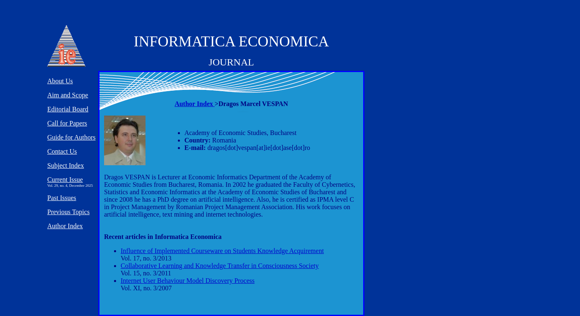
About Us (60, 80)
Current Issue (65, 179)
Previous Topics (68, 211)
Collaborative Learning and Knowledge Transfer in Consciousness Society (220, 265)
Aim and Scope (67, 95)
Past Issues (61, 197)
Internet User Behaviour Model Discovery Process (188, 280)
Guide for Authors (71, 137)
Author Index (195, 103)
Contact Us (62, 151)
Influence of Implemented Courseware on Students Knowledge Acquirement (222, 250)
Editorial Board (67, 109)
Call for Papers (67, 123)
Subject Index (65, 165)
